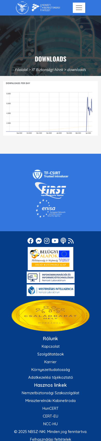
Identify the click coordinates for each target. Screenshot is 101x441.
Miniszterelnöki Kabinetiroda (50, 400)
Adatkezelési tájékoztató (50, 377)
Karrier (50, 361)
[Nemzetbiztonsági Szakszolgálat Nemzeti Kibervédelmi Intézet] (38, 8)
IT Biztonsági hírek (47, 69)
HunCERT (50, 408)
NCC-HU (50, 423)
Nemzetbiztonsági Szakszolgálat (50, 392)
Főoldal (21, 69)
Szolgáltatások (50, 354)
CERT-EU (50, 416)
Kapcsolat (51, 346)
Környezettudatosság (50, 369)
